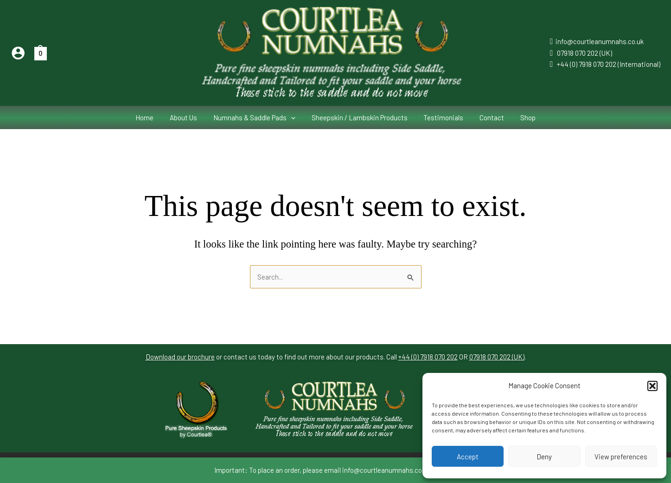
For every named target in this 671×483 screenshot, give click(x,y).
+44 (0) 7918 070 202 (428, 357)
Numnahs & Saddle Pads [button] (257, 117)
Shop (521, 117)
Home (151, 117)
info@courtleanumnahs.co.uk (600, 41)
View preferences (620, 456)
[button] (652, 386)
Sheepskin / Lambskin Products (360, 117)
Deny (544, 456)
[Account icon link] (18, 53)
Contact (487, 117)
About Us (188, 117)
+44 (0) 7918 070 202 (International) (608, 64)
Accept (468, 456)
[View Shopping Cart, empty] (40, 53)
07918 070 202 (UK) (584, 53)
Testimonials (441, 117)
